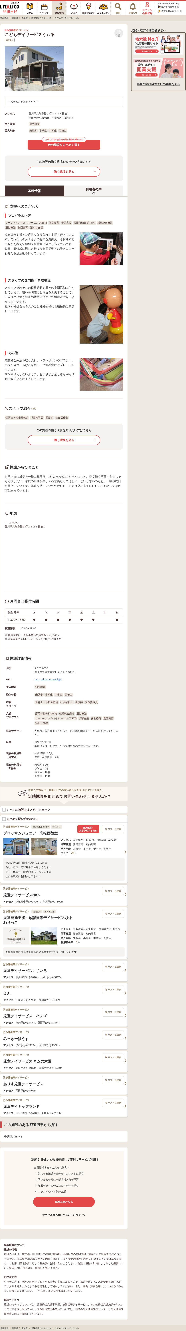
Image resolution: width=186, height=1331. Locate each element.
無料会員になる (64, 1202)
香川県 (13, 1136)
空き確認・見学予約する (88, 829)
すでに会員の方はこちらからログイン (64, 1215)
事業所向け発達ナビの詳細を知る (158, 84)
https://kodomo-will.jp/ (48, 679)
